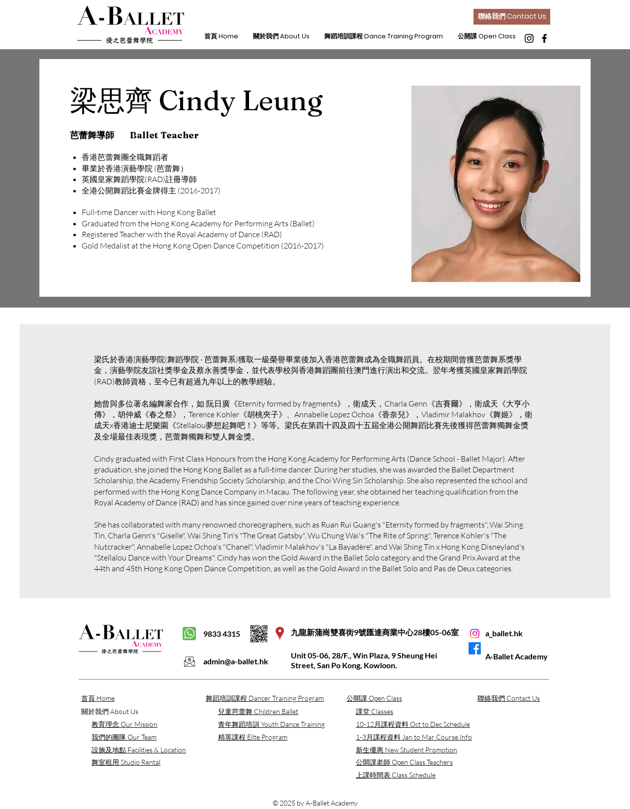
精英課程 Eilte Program (252, 737)
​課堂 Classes (374, 711)
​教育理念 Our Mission (125, 724)
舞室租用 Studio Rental (126, 762)
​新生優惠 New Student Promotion (406, 750)
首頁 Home (98, 698)
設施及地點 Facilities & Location (139, 750)
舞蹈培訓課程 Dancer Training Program (265, 698)
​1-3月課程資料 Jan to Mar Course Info (414, 737)
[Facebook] (544, 38)
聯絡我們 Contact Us (508, 698)
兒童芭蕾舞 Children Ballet (258, 711)
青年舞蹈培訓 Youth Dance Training (271, 724)
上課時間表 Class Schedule (396, 775)
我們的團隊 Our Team (124, 737)
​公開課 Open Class (374, 698)
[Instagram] (529, 38)
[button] (281, 36)
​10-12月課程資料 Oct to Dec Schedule (413, 724)
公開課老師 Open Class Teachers (404, 762)
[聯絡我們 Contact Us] (511, 17)
